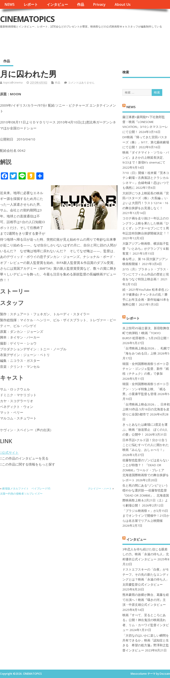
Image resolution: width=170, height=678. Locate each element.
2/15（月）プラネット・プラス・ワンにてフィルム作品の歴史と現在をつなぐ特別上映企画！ (145, 274)
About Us (123, 4)
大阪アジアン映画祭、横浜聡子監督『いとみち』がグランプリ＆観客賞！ (145, 248)
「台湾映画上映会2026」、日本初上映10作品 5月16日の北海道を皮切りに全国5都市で (146, 409)
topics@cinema (13, 82)
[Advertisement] (85, 42)
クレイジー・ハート (100, 488)
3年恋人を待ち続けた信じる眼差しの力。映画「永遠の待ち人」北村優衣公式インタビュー (145, 554)
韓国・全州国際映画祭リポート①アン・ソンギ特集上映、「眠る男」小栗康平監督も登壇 (145, 389)
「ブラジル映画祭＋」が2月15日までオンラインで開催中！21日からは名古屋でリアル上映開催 (145, 516)
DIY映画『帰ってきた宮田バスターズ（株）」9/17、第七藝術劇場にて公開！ (145, 142)
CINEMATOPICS (27, 19)
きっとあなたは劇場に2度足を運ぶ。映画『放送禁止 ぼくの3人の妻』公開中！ (145, 429)
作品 (80, 4)
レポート (31, 4)
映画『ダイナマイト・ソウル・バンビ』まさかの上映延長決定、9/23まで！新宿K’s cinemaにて (145, 157)
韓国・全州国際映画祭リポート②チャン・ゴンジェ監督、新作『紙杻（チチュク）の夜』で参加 (145, 369)
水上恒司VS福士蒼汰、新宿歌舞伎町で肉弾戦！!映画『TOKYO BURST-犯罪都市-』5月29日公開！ (146, 333)
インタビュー (57, 4)
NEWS (9, 4)
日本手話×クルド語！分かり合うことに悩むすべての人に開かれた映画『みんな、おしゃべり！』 (145, 445)
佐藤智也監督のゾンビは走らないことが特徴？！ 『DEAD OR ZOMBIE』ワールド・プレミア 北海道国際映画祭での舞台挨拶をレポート (145, 470)
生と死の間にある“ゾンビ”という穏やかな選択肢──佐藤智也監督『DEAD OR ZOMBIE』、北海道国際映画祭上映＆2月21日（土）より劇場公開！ (145, 495)
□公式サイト (9, 452)
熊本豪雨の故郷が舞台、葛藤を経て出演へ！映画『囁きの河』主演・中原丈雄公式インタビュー (145, 600)
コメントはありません (81, 82)
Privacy (99, 4)
